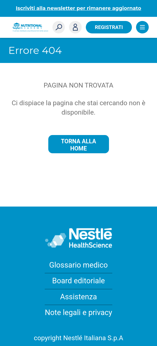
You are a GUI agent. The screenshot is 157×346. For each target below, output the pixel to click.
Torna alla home (78, 145)
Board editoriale (78, 280)
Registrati (109, 27)
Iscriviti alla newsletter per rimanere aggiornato (78, 8)
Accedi (75, 27)
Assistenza (78, 296)
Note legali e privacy (78, 312)
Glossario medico (78, 265)
